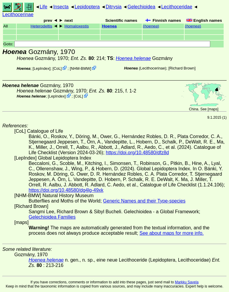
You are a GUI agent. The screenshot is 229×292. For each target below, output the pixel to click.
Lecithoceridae (176, 6)
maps (213, 109)
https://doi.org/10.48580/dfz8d (137, 152)
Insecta (61, 6)
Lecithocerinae (17, 14)
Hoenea (109, 26)
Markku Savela (186, 282)
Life (43, 6)
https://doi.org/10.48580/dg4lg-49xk (66, 190)
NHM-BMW (80, 68)
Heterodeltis (41, 26)
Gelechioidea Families (52, 217)
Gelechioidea (141, 6)
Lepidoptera (87, 6)
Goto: (106, 44)
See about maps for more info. (172, 233)
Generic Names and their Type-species (144, 200)
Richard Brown (181, 68)
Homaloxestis (76, 26)
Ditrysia (113, 6)
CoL (57, 68)
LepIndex (41, 68)
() (151, 26)
